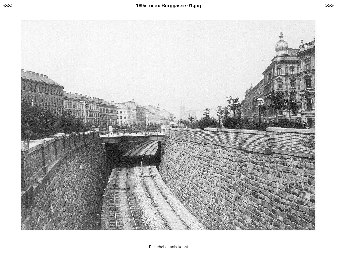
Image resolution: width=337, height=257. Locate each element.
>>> (329, 5)
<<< (7, 5)
